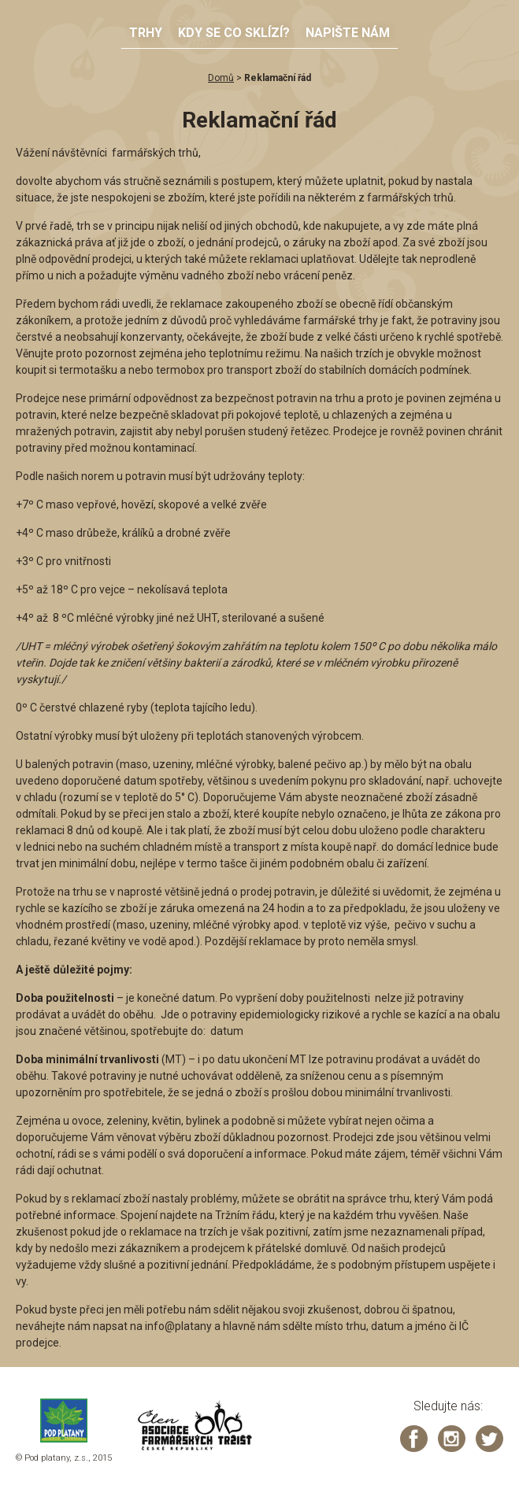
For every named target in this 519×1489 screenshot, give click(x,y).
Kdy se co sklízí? (234, 32)
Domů (221, 77)
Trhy (145, 32)
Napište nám (348, 32)
